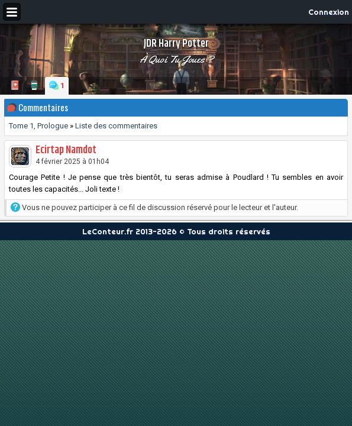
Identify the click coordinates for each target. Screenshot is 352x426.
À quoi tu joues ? (176, 59)
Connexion (328, 12)
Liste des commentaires (116, 125)
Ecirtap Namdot (65, 150)
